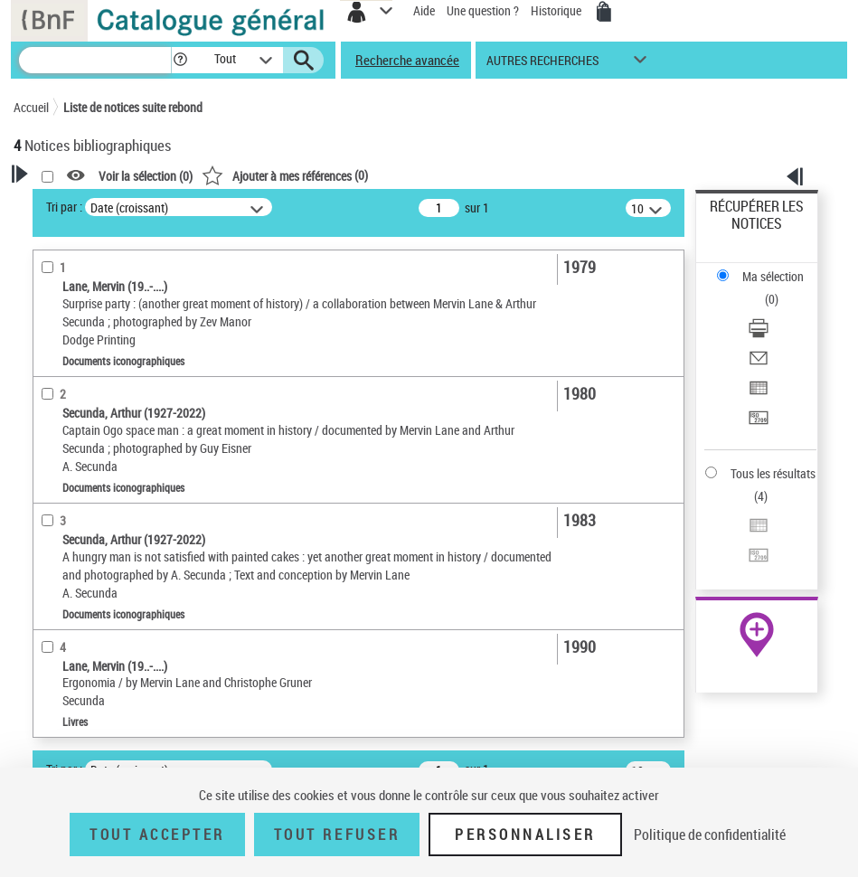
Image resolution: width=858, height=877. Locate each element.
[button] (180, 60)
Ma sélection (773, 276)
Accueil (31, 107)
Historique (557, 10)
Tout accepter (157, 834)
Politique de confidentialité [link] (710, 834)
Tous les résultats (773, 473)
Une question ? (483, 10)
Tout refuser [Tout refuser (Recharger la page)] (337, 834)
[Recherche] (95, 60)
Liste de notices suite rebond (133, 107)
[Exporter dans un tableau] (758, 393)
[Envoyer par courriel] (758, 363)
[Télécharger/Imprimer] (758, 334)
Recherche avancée (407, 60)
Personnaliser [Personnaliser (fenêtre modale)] (525, 834)
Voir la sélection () (146, 175)
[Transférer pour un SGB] (758, 423)
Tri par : (64, 206)
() (285, 175)
